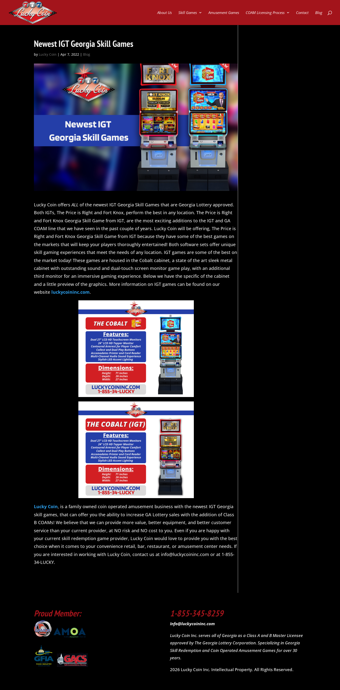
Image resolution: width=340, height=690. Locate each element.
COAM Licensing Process (265, 13)
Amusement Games (223, 13)
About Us (164, 13)
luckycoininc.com (70, 292)
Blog (318, 13)
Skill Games (187, 13)
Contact (302, 13)
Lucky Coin (48, 54)
